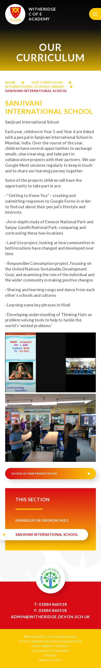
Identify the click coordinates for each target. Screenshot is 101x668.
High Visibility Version (51, 646)
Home (10, 82)
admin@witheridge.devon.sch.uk (50, 616)
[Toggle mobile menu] (95, 14)
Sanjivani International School (36, 91)
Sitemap (50, 655)
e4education (71, 641)
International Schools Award (34, 87)
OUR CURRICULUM (47, 82)
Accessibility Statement (50, 651)
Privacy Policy (50, 660)
